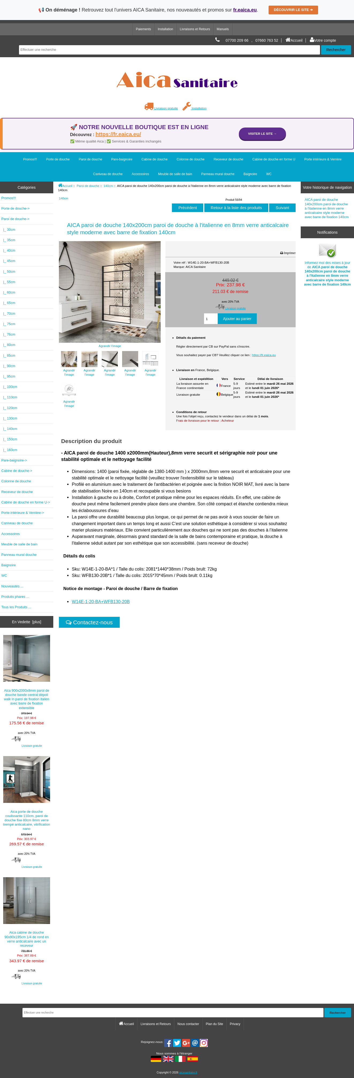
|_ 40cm (8, 250)
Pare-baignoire (122, 159)
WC (269, 174)
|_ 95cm (8, 376)
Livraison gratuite (161, 108)
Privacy (235, 1024)
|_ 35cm (8, 240)
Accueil (294, 40)
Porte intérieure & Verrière (323, 159)
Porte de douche (58, 159)
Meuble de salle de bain (175, 174)
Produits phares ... (15, 597)
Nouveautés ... (12, 586)
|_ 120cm (9, 408)
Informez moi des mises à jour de (327, 264)
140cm (108, 185)
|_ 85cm (8, 355)
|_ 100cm (9, 387)
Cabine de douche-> (16, 471)
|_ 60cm (8, 292)
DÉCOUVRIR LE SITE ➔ (293, 10)
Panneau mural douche (217, 174)
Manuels (223, 29)
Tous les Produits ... (16, 607)
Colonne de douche (191, 159)
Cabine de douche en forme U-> (25, 502)
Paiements (143, 29)
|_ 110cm (9, 397)
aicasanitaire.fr (188, 1072)
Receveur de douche (228, 159)
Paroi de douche (88, 185)
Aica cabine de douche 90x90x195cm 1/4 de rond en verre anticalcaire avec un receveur (26, 912)
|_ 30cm (8, 230)
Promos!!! (30, 159)
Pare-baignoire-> (14, 460)
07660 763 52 (266, 40)
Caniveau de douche (108, 174)
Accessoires (140, 174)
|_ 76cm (8, 334)
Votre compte (323, 40)
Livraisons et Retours (195, 29)
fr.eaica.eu (245, 10)
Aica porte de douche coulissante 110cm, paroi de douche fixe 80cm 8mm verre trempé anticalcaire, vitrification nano (26, 793)
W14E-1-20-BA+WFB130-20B (101, 601)
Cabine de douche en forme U (273, 159)
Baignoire (250, 174)
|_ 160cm (9, 450)
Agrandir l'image (69, 370)
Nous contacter (188, 1024)
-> (15, 219)
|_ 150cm (9, 439)
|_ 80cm (8, 345)
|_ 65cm (8, 303)
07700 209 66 (237, 40)
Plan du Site (214, 1024)
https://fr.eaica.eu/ (118, 134)
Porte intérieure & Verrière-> (22, 513)
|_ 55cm (8, 282)
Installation (165, 29)
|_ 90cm (8, 366)
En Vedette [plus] (26, 622)
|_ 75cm (8, 324)
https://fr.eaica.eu (264, 355)
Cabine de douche (154, 159)
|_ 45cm (8, 261)
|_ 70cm (8, 313)
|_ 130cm (9, 418)
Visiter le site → (262, 133)
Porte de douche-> (15, 208)
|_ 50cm (8, 272)
